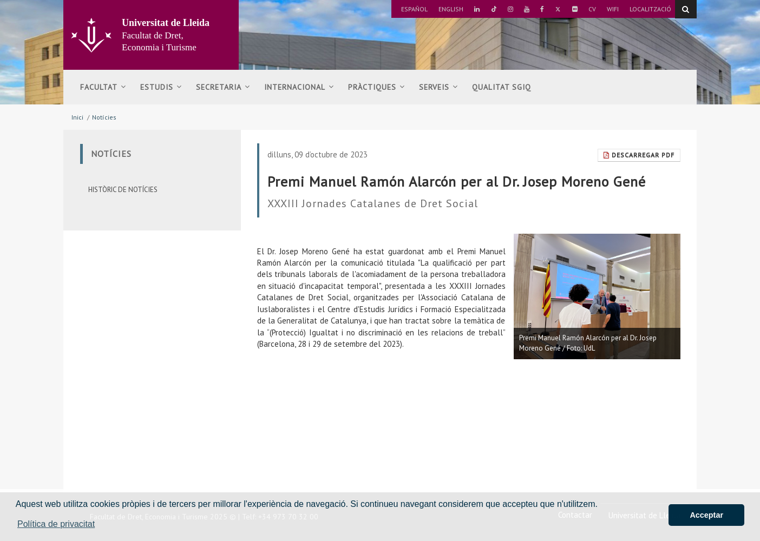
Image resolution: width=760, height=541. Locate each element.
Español (414, 9)
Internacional (299, 87)
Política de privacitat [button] (56, 524)
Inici (77, 117)
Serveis (438, 87)
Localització (650, 9)
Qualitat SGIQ (501, 87)
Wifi (613, 9)
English (450, 9)
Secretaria (223, 87)
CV (592, 9)
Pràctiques (376, 87)
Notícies (104, 117)
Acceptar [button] (706, 515)
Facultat (103, 87)
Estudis (161, 87)
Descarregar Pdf (639, 155)
